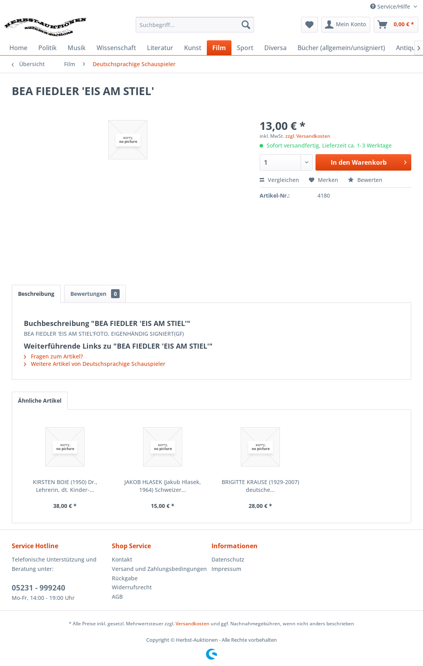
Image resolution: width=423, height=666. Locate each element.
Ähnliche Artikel (39, 400)
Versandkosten (193, 623)
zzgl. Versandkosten (307, 136)
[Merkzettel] (309, 24)
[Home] (18, 47)
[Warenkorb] (396, 24)
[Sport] (245, 47)
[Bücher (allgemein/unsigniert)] (341, 47)
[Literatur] (160, 47)
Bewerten (365, 180)
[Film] (219, 47)
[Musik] (76, 47)
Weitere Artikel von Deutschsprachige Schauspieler (94, 363)
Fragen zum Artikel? (53, 356)
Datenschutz (228, 559)
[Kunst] (193, 47)
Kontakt (122, 559)
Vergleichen (279, 180)
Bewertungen (95, 293)
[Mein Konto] (345, 24)
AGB (117, 596)
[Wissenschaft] (116, 47)
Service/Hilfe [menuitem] (391, 6)
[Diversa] (275, 47)
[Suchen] (246, 24)
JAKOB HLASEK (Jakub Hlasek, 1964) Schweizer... (162, 485)
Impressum (226, 568)
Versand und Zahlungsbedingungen (159, 568)
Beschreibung (36, 293)
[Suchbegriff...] (195, 24)
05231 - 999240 (38, 588)
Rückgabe (125, 578)
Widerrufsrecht (132, 587)
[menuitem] (195, 24)
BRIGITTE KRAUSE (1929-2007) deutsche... (260, 485)
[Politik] (47, 47)
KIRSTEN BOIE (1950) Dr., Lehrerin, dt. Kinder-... (65, 485)
